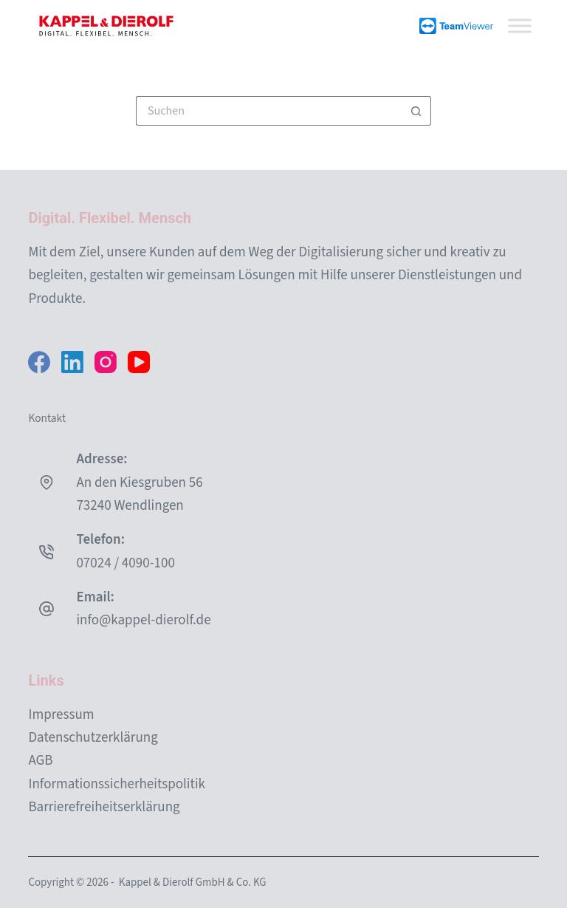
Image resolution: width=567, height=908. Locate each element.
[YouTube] (139, 362)
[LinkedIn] (72, 362)
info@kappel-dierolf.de (143, 620)
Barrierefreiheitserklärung (103, 807)
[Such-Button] (416, 111)
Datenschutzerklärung (92, 738)
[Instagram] (105, 362)
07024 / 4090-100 (125, 563)
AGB (40, 761)
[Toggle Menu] (520, 25)
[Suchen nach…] (269, 111)
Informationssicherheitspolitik (116, 784)
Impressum (61, 715)
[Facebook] (39, 362)
